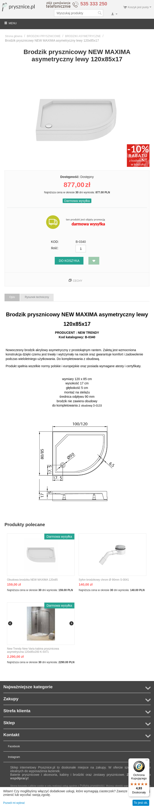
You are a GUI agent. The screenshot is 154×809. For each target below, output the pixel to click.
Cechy (77, 280)
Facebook (14, 746)
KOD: (55, 242)
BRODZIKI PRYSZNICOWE (44, 36)
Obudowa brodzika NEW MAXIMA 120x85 (32, 579)
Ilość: (55, 248)
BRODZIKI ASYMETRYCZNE (83, 36)
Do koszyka (69, 261)
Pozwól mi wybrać (14, 802)
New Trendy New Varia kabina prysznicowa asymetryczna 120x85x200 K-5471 (33, 650)
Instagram (14, 757)
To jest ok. (141, 802)
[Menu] (146, 761)
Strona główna (13, 36)
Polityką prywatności (92, 785)
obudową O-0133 (91, 405)
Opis (12, 297)
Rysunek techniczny (37, 297)
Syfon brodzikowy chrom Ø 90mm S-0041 (104, 579)
